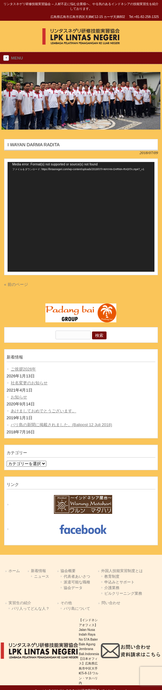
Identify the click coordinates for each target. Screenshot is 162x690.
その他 (66, 603)
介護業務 (111, 588)
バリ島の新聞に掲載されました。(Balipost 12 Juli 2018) (61, 424)
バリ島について (77, 608)
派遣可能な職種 (77, 582)
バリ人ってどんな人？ (30, 608)
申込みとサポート (119, 582)
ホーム (14, 571)
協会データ (73, 588)
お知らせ (19, 397)
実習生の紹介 (20, 603)
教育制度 (111, 576)
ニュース (41, 576)
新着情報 (38, 571)
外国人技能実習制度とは (122, 571)
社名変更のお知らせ (29, 383)
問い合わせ (110, 603)
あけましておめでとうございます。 (43, 411)
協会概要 (68, 571)
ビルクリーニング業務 (123, 593)
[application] (81, 217)
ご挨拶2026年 (23, 369)
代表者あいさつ (77, 576)
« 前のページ (16, 284)
